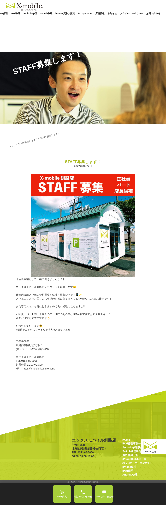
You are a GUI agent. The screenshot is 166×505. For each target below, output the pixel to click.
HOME (126, 460)
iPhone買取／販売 (65, 13)
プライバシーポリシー (131, 13)
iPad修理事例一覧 (132, 464)
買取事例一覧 (130, 476)
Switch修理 (46, 13)
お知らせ (112, 13)
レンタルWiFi (85, 13)
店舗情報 (100, 13)
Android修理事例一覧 (135, 468)
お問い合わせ (153, 13)
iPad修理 (15, 13)
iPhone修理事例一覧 (134, 480)
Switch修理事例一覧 (134, 472)
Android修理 (30, 13)
